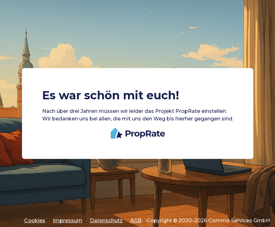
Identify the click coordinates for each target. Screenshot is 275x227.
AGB (135, 221)
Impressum (67, 221)
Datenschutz (106, 221)
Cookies (34, 221)
